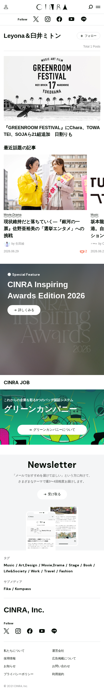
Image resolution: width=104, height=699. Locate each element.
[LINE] (83, 19)
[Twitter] (36, 19)
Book (87, 565)
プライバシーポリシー (19, 674)
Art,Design (28, 565)
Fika (7, 589)
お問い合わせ (61, 666)
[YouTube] (71, 19)
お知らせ (10, 666)
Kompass (23, 589)
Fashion (66, 571)
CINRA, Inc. (24, 610)
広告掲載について (64, 658)
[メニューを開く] (98, 7)
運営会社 (58, 650)
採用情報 (10, 658)
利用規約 (58, 674)
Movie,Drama (52, 565)
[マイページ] (6, 7)
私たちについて (14, 650)
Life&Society (15, 571)
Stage (74, 565)
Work (35, 571)
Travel (49, 571)
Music (9, 565)
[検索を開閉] (90, 7)
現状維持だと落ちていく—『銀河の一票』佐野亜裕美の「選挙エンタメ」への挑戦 (44, 228)
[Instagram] (47, 19)
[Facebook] (59, 19)
